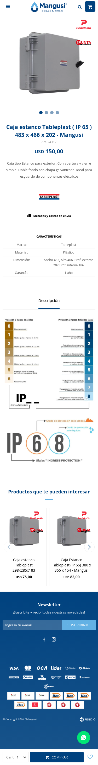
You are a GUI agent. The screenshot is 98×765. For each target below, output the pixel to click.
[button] (41, 112)
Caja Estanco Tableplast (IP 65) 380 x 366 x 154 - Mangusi (71, 565)
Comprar (59, 757)
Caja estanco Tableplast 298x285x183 (24, 565)
